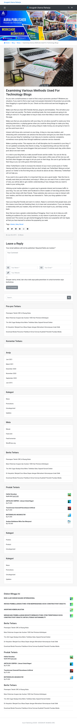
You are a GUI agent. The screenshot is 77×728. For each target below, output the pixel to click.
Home (7, 43)
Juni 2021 (9, 359)
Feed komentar (11, 438)
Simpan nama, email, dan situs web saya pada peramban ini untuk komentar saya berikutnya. (35, 281)
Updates (8, 413)
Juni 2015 (9, 383)
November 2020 (11, 373)
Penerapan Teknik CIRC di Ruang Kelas (18, 313)
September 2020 (11, 378)
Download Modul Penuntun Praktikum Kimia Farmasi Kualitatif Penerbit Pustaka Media (33, 332)
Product (8, 544)
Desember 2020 (11, 369)
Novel (21, 224)
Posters (8, 540)
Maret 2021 (9, 364)
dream (12, 224)
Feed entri (9, 434)
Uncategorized (10, 408)
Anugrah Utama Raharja (38, 7)
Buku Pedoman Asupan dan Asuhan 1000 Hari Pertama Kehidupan (27, 318)
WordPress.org (11, 443)
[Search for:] (36, 297)
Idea (17, 224)
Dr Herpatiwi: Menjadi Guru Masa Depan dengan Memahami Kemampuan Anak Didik (33, 327)
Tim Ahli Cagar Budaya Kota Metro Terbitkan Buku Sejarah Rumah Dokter (29, 322)
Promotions (10, 404)
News (18, 43)
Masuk (8, 429)
